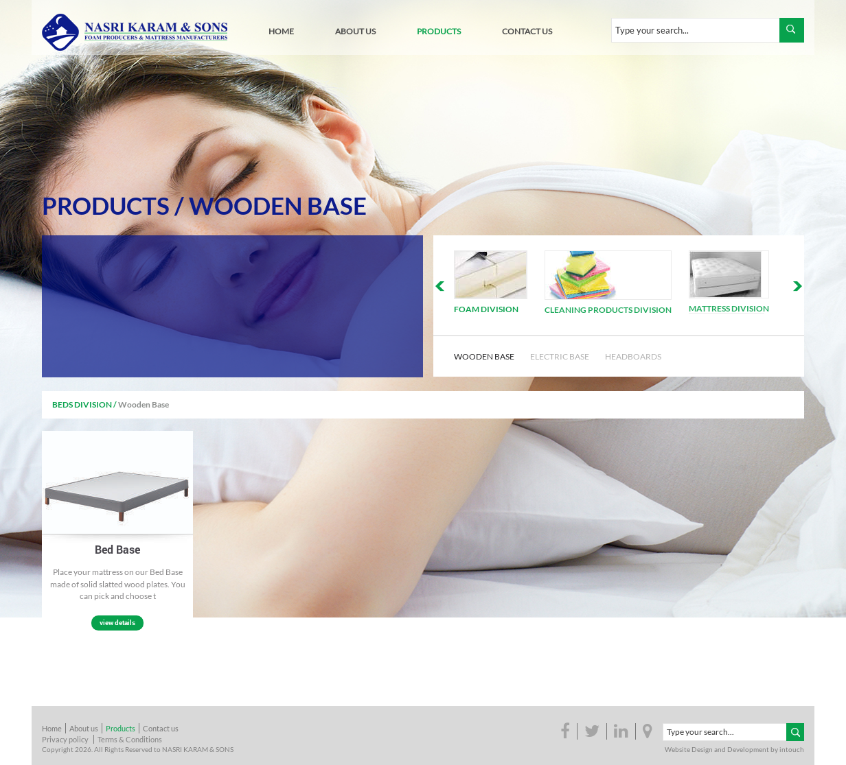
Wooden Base (278, 205)
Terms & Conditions (130, 739)
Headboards (633, 356)
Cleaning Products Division (608, 310)
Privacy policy (65, 739)
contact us (527, 31)
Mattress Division (729, 308)
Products (106, 205)
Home (52, 728)
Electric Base (559, 356)
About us (83, 728)
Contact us (161, 728)
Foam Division (486, 309)
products (439, 31)
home (281, 31)
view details (117, 622)
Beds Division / (84, 404)
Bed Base (117, 549)
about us (355, 31)
